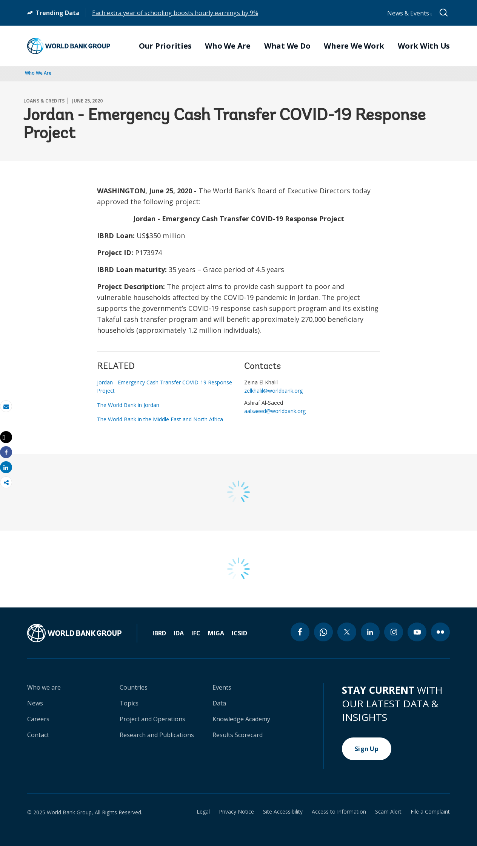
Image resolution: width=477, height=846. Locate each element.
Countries (134, 687)
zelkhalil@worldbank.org (273, 390)
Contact (38, 735)
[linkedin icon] (370, 632)
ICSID (239, 633)
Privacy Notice (236, 812)
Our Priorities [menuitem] (165, 46)
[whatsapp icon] (323, 632)
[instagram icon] (393, 632)
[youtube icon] (417, 632)
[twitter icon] (346, 632)
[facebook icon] (300, 632)
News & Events (409, 13)
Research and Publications (157, 735)
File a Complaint (430, 812)
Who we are (44, 687)
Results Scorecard (237, 735)
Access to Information (339, 812)
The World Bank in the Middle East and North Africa (160, 419)
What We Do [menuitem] (287, 46)
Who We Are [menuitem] (228, 46)
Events (221, 687)
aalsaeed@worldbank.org (275, 411)
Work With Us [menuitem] (424, 46)
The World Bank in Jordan (128, 404)
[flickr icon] (440, 632)
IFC (195, 633)
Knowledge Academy (241, 719)
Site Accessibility (283, 812)
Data (219, 703)
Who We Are (38, 73)
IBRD (159, 633)
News (35, 703)
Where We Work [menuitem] (354, 46)
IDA (179, 633)
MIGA (216, 633)
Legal (203, 812)
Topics (129, 703)
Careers (38, 719)
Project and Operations (152, 719)
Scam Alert (388, 812)
